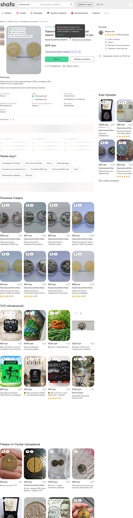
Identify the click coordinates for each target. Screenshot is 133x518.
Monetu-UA (109, 32)
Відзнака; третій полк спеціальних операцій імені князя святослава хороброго (81, 348)
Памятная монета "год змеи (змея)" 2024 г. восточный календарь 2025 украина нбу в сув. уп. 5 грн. (124, 132)
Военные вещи (63, 163)
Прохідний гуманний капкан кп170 (80, 397)
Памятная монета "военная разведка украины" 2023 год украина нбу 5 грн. (83, 292)
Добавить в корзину (82, 59)
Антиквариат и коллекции (28, 22)
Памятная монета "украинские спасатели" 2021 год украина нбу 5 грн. (106, 172)
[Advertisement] (116, 75)
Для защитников (79, 13)
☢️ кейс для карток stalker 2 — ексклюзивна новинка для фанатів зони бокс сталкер (34, 394)
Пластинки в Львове (33, 163)
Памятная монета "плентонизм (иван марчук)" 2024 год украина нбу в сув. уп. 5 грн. (124, 172)
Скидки (21, 13)
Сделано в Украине (56, 13)
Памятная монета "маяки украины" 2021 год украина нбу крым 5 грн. (83, 243)
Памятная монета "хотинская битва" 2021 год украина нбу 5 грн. (35, 292)
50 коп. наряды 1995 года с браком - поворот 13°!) (35, 489)
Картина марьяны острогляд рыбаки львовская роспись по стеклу (33, 348)
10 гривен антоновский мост (14, 169)
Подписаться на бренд (81, 40)
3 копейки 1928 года (39, 169)
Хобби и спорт (13, 22)
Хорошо (60, 35)
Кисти (49, 163)
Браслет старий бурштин (58, 347)
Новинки (96, 13)
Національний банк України (56, 40)
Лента (106, 13)
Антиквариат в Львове (11, 163)
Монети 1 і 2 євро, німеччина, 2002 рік (56, 486)
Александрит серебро (11, 175)
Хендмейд (36, 13)
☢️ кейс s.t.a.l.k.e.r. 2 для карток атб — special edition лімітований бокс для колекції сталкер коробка (58, 394)
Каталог (7, 13)
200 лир (28, 175)
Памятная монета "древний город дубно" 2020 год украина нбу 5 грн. (33, 243)
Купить (57, 59)
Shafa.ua (3, 22)
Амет (76, 169)
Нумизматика (44, 22)
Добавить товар (84, 4)
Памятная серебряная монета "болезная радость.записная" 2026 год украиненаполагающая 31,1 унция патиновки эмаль (107, 134)
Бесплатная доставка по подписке (63, 52)
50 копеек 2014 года (60, 169)
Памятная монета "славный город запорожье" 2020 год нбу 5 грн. (59, 243)
